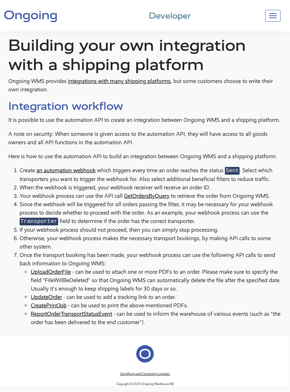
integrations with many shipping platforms (119, 81)
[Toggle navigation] (273, 16)
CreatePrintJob (49, 305)
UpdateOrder (46, 297)
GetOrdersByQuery (147, 195)
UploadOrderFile (51, 271)
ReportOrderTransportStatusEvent (71, 313)
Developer (170, 15)
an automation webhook (66, 170)
